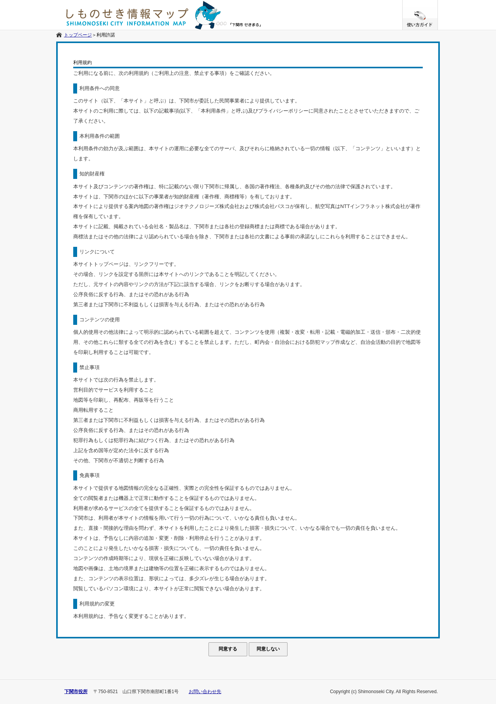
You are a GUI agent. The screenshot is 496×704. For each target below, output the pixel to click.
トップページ (78, 35)
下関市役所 (76, 691)
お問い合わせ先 (205, 691)
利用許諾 (105, 35)
